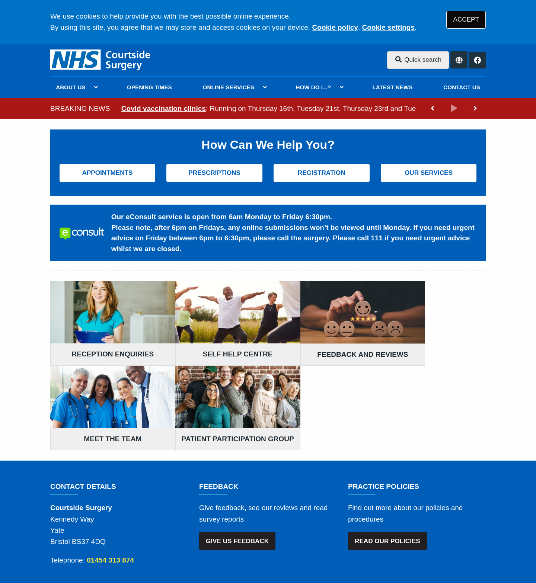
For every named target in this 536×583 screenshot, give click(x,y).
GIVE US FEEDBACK (237, 458)
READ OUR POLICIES (387, 458)
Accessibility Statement (219, 525)
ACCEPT (466, 19)
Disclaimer (160, 525)
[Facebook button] (477, 60)
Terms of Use (117, 525)
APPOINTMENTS (107, 172)
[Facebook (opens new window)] (57, 553)
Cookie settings (388, 27)
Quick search (418, 59)
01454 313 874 (110, 477)
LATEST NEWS (393, 87)
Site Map (395, 525)
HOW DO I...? (313, 87)
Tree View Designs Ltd (115, 552)
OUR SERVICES (429, 172)
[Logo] (100, 60)
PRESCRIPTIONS (214, 172)
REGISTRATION (321, 172)
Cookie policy (335, 27)
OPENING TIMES (149, 87)
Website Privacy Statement (301, 525)
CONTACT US (461, 87)
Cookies (362, 525)
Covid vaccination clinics (163, 108)
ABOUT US (70, 87)
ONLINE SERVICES (228, 87)
